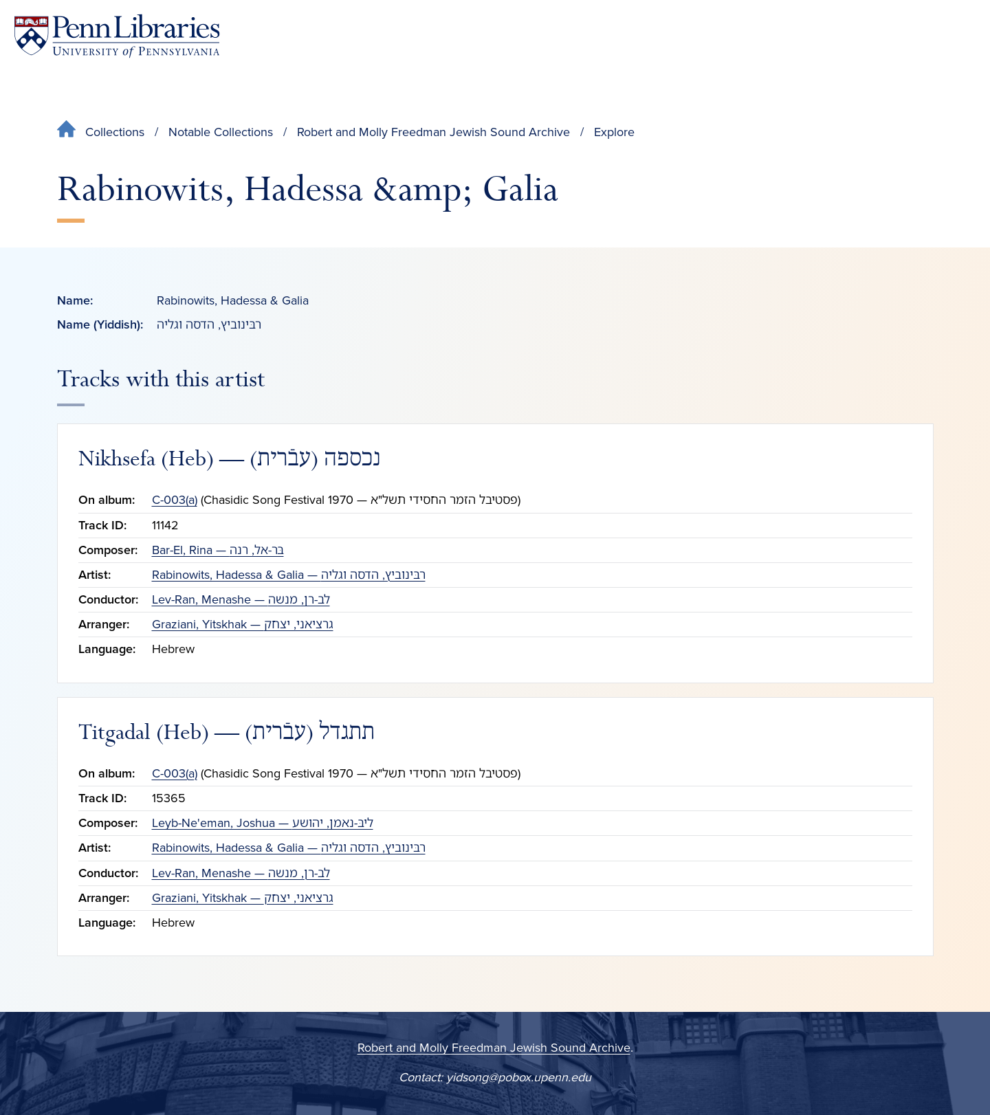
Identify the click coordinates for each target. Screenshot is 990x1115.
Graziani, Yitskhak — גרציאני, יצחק (242, 624)
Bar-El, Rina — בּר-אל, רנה (218, 550)
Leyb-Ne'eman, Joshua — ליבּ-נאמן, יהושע (262, 822)
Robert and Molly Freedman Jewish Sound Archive (433, 132)
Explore (614, 132)
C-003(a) (174, 499)
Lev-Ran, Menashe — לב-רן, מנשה (241, 599)
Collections (114, 132)
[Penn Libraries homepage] (117, 36)
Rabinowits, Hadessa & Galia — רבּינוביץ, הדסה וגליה (289, 574)
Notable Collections (220, 132)
